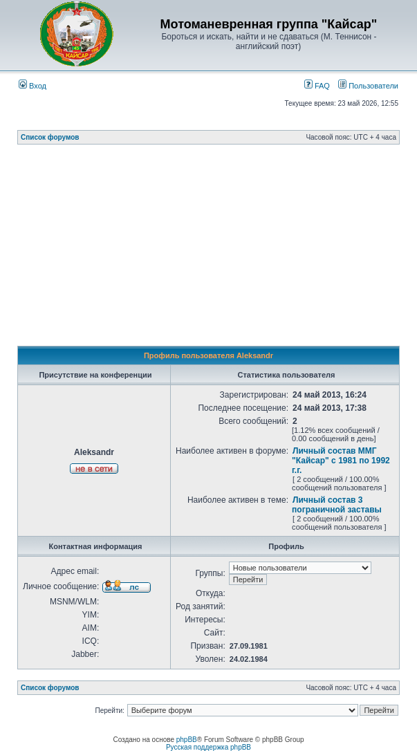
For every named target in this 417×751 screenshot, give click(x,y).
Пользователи (368, 86)
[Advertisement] (217, 249)
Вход (32, 86)
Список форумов (50, 137)
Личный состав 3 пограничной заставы (337, 504)
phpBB (186, 739)
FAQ (317, 86)
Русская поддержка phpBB (208, 747)
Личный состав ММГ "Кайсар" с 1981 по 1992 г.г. (341, 460)
